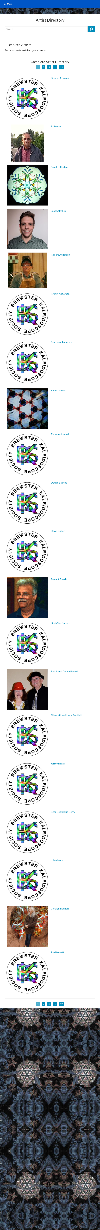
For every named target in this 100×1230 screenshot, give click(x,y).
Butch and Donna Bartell (64, 671)
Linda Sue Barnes (60, 622)
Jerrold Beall (58, 763)
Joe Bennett (57, 952)
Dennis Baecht (59, 482)
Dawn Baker (58, 530)
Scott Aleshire (58, 210)
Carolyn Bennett (60, 908)
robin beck (57, 860)
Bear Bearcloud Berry (63, 811)
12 (61, 67)
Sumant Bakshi (59, 579)
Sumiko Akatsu (59, 167)
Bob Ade (56, 126)
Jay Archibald (58, 390)
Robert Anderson (60, 254)
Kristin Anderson (60, 293)
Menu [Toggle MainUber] (7, 4)
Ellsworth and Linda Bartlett (66, 715)
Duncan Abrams (60, 77)
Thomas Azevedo (60, 434)
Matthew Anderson (61, 342)
